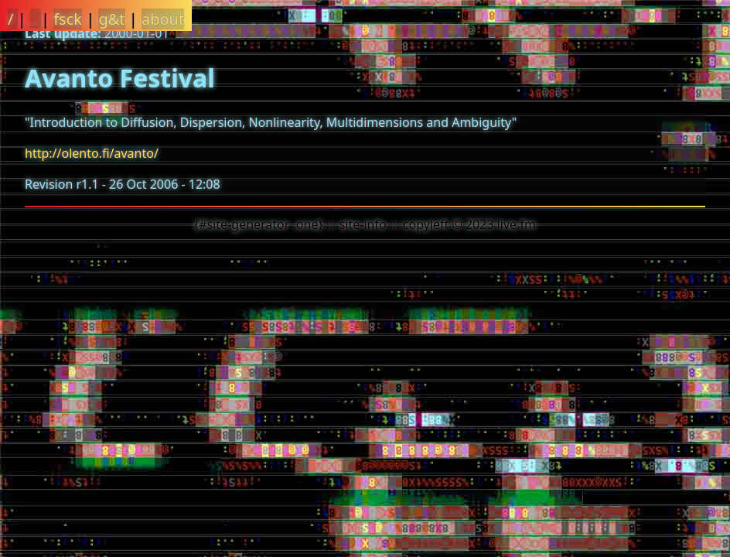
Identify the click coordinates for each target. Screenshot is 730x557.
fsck (67, 19)
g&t (111, 19)
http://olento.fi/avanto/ (92, 153)
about (163, 19)
